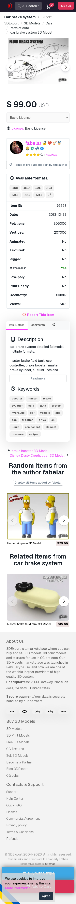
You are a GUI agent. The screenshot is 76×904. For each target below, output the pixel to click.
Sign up (66, 6)
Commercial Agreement (23, 818)
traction (27, 420)
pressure (18, 434)
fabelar (33, 143)
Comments (38, 325)
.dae (38, 188)
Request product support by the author (38, 165)
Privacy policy (16, 825)
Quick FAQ (14, 805)
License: (18, 128)
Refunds (12, 839)
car (32, 413)
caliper (34, 434)
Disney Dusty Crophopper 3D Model (37, 455)
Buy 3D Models (20, 721)
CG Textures (15, 749)
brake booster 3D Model (30, 451)
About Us (15, 641)
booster (17, 398)
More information (17, 888)
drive (42, 420)
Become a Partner (19, 762)
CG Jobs (12, 775)
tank (43, 405)
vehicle (45, 413)
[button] (63, 520)
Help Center (15, 798)
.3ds (15, 188)
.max (15, 195)
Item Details (17, 325)
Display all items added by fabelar (38, 482)
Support (12, 792)
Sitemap (50, 864)
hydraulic (18, 413)
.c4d (26, 188)
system (56, 405)
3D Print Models (18, 735)
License (11, 812)
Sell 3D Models (17, 755)
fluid (31, 405)
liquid (15, 427)
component (32, 427)
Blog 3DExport (17, 769)
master (33, 398)
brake (47, 398)
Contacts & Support (25, 784)
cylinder (17, 405)
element (50, 427)
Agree (46, 896)
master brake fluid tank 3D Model (29, 624)
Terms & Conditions (20, 832)
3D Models (14, 729)
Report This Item (40, 315)
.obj (27, 195)
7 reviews (51, 155)
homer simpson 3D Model (24, 543)
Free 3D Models (18, 742)
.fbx (49, 188)
